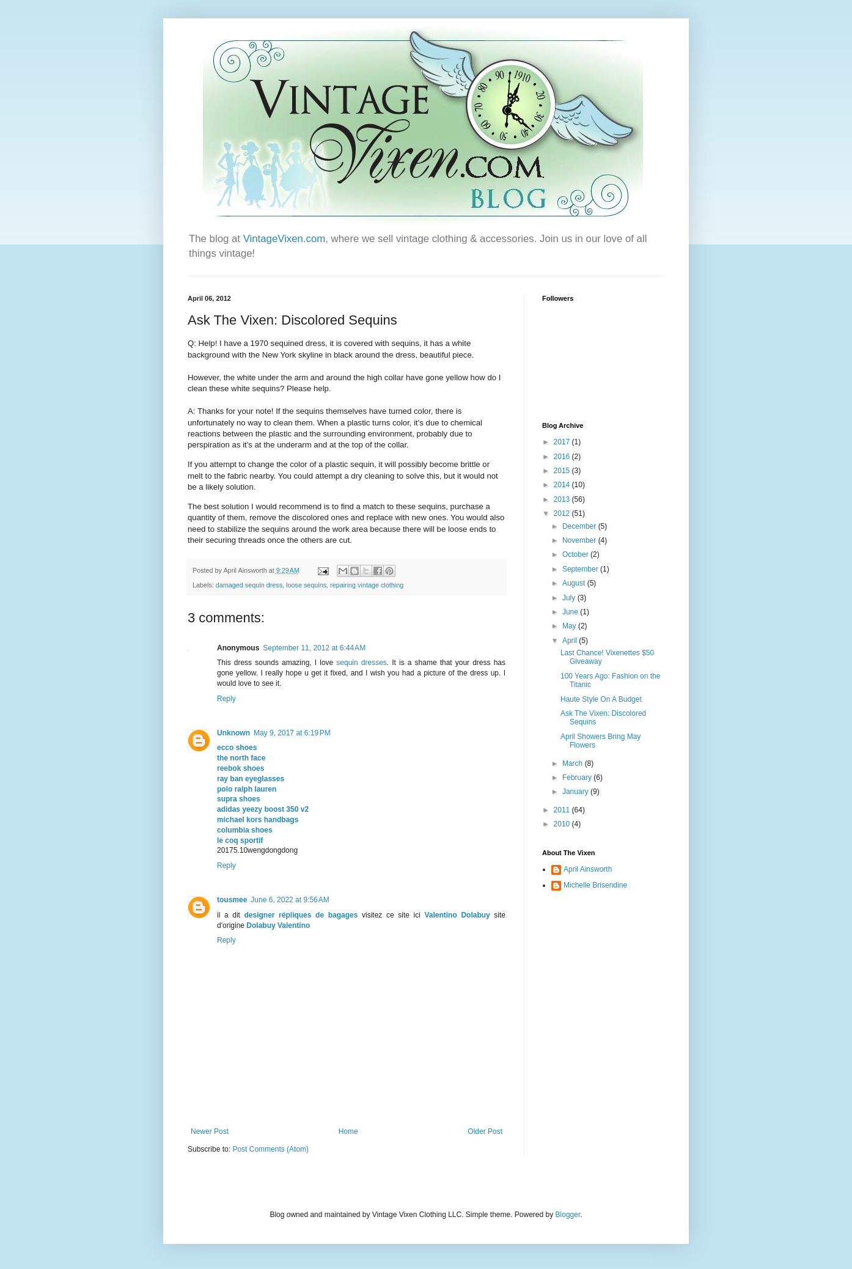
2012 (563, 513)
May (570, 626)
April (570, 640)
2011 (563, 810)
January (576, 791)
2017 (563, 442)
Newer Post (210, 1131)
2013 (563, 499)
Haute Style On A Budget (601, 699)
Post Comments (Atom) (270, 1149)
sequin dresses (361, 662)
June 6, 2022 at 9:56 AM (290, 900)
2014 (563, 484)
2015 (563, 470)
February (577, 777)
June (571, 612)
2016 (563, 456)
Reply (226, 698)
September (581, 569)
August (574, 583)
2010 (563, 824)
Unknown (233, 733)
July (570, 598)
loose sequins (306, 585)
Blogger (568, 1214)
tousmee (232, 900)
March (573, 763)
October (576, 554)
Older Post (485, 1131)
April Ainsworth (588, 869)
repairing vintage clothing (366, 585)
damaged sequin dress (249, 585)
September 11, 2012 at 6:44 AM (314, 648)
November (580, 540)
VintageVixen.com (284, 239)
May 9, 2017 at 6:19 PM (292, 733)
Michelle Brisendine (595, 885)
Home (348, 1131)
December (580, 526)
